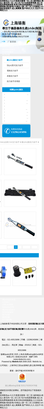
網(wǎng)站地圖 (8, 15)
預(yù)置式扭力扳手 (15, 65)
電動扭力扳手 (12, 71)
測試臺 (21, 329)
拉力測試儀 (7, 320)
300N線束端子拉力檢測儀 (14, 106)
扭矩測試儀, (33, 324)
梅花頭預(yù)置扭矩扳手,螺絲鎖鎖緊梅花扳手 (21, 109)
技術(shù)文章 (8, 47)
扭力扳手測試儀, (11, 329)
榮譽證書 (6, 317)
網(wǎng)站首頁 (8, 39)
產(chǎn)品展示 (8, 49)
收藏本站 (6, 12)
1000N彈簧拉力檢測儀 (13, 97)
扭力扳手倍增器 (13, 81)
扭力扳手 (16, 142)
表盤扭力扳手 (12, 76)
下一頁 (26, 247)
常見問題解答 (7, 52)
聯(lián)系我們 (8, 18)
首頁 (10, 247)
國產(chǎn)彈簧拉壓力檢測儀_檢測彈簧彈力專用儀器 (24, 100)
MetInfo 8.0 (17, 362)
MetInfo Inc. (37, 362)
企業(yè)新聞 (7, 44)
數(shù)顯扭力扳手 (15, 60)
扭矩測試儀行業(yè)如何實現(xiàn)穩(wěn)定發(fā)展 (23, 118)
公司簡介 (6, 42)
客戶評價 (6, 54)
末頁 (34, 247)
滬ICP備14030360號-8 (24, 371)
